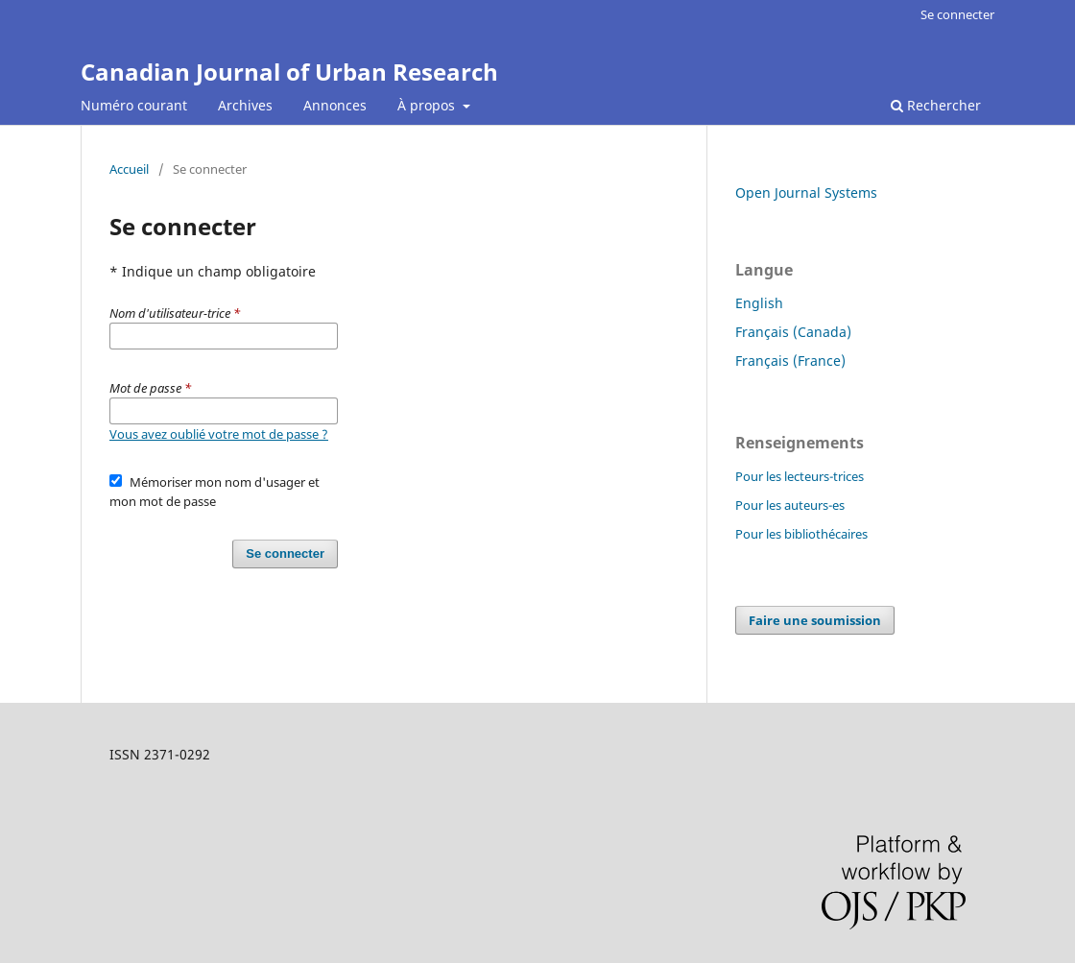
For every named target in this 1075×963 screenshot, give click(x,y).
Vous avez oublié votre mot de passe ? (218, 434)
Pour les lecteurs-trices (799, 476)
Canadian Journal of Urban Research (289, 71)
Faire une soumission (815, 620)
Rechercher (936, 105)
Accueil (129, 169)
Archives (245, 105)
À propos (428, 105)
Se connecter (957, 14)
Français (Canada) (793, 332)
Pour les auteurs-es (790, 505)
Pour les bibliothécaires (801, 533)
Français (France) (790, 360)
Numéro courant (134, 105)
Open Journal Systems (806, 192)
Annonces (335, 105)
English (759, 303)
